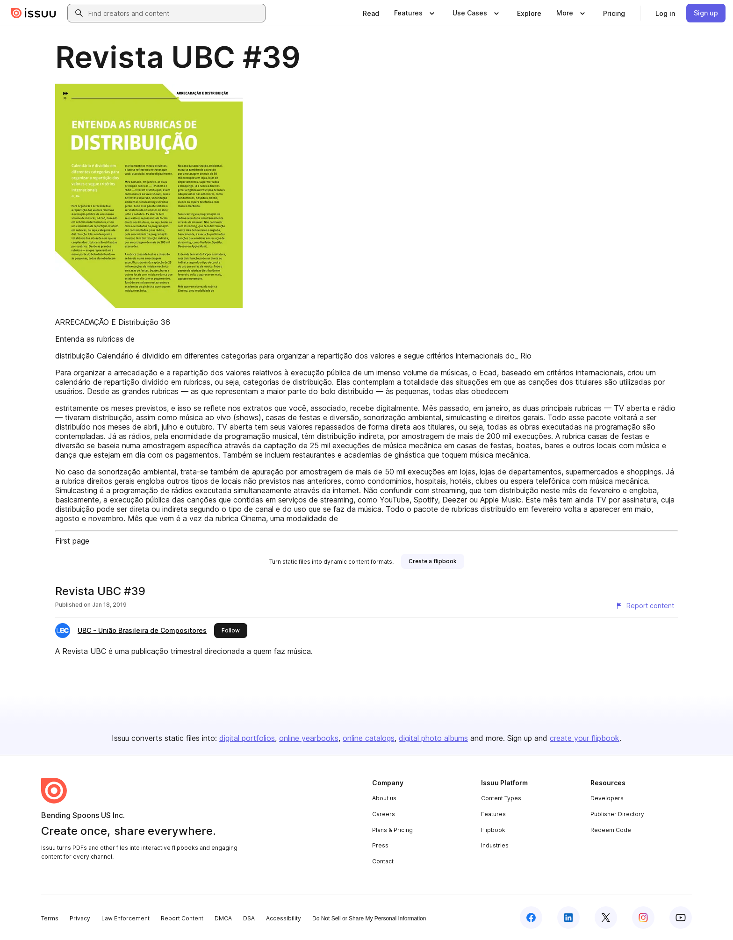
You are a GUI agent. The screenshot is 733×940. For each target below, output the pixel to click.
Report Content (182, 918)
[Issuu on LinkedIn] (568, 917)
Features (493, 814)
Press (380, 845)
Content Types (501, 798)
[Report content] (644, 605)
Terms (49, 918)
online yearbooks (308, 738)
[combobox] (174, 13)
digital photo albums (433, 738)
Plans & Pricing (392, 829)
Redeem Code (610, 829)
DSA (249, 918)
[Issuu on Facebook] (531, 917)
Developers (607, 798)
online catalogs (369, 738)
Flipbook (493, 829)
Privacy (80, 918)
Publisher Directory (617, 814)
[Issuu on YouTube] (680, 917)
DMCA (223, 918)
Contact (383, 861)
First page (72, 540)
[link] (371, 13)
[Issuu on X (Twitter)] (606, 917)
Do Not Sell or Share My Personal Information (369, 918)
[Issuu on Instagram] (643, 917)
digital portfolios (247, 738)
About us (384, 798)
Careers (383, 814)
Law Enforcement (125, 918)
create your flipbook (584, 738)
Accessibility (283, 918)
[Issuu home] (33, 13)
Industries (495, 845)
